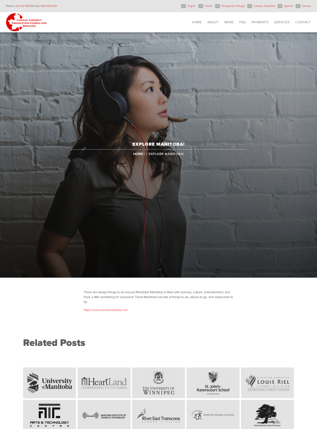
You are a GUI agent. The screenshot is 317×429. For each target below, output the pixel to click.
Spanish (288, 6)
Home (138, 161)
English (192, 6)
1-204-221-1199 (22, 6)
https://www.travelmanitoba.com (106, 310)
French (208, 6)
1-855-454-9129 (48, 6)
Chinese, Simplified (264, 6)
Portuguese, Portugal (233, 6)
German (306, 6)
